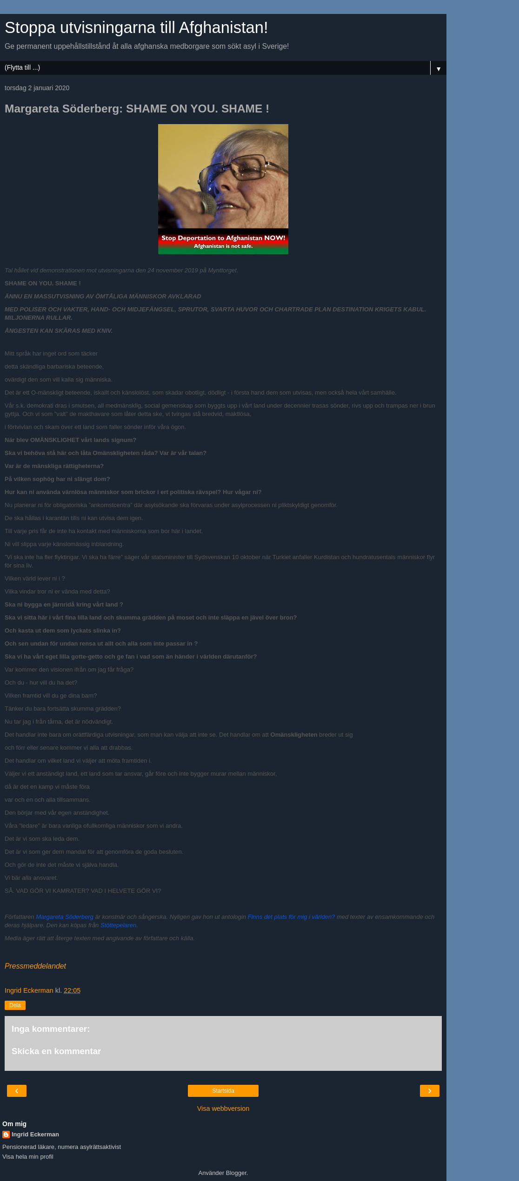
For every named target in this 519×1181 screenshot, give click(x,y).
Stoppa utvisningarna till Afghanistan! (136, 27)
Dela (15, 1005)
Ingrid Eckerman (35, 1134)
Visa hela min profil (27, 1156)
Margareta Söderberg (64, 916)
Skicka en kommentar (56, 1051)
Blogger (236, 1172)
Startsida (223, 1091)
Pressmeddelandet (35, 966)
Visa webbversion (223, 1108)
